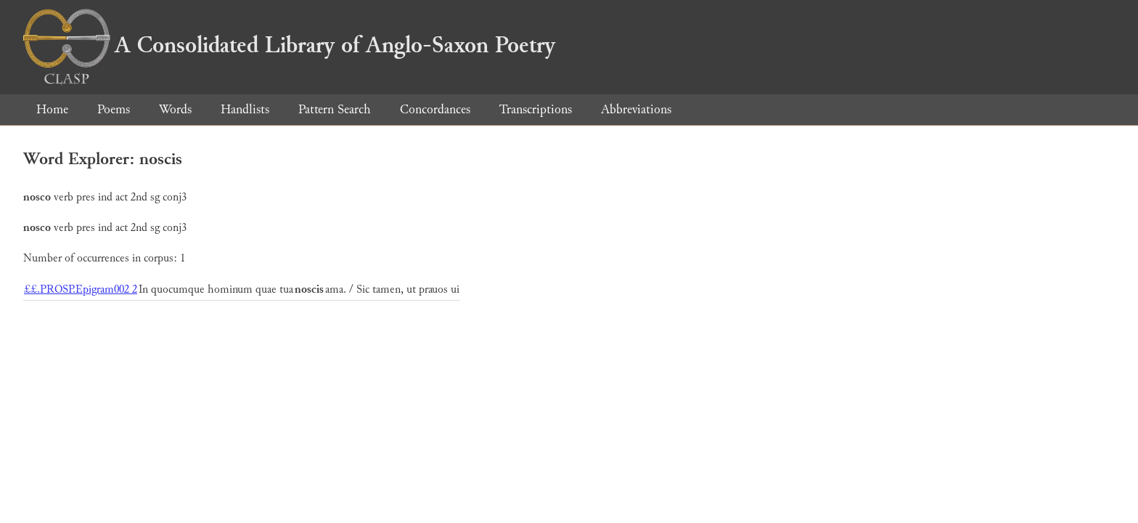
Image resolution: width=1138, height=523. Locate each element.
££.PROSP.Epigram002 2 (80, 289)
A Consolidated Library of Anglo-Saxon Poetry (289, 45)
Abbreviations (636, 109)
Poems (113, 109)
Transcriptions (535, 109)
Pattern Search (334, 109)
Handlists (245, 109)
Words (175, 109)
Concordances (435, 109)
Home (52, 109)
